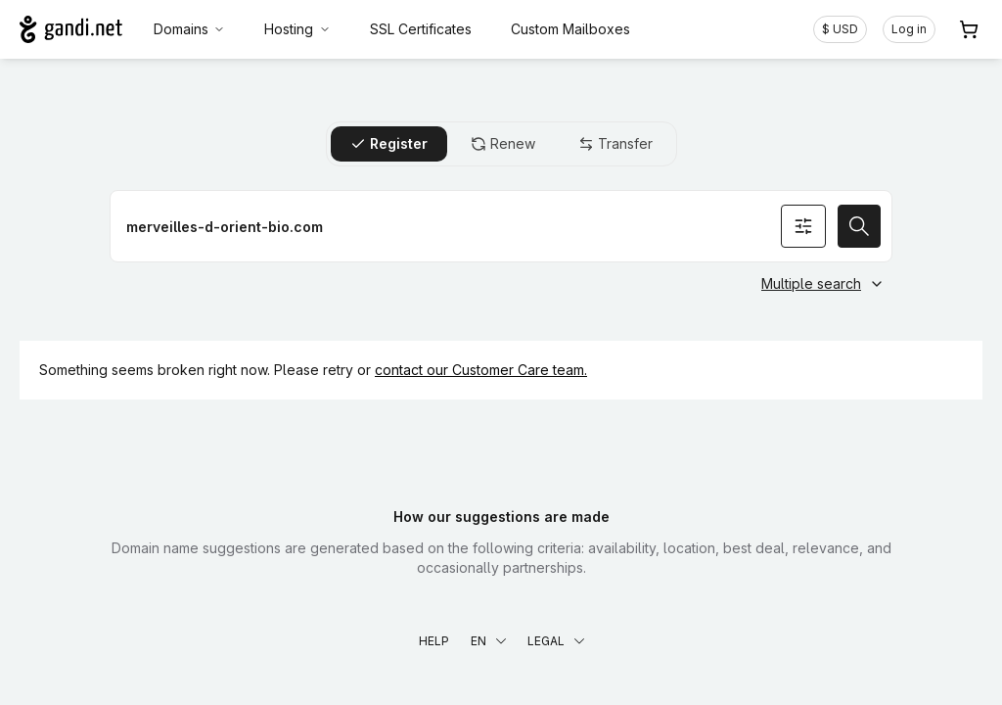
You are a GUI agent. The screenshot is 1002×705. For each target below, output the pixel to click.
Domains (190, 29)
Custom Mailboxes (570, 29)
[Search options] (803, 226)
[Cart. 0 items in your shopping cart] (968, 29)
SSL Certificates (421, 29)
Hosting (297, 29)
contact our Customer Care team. (481, 369)
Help (434, 641)
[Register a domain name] (501, 226)
